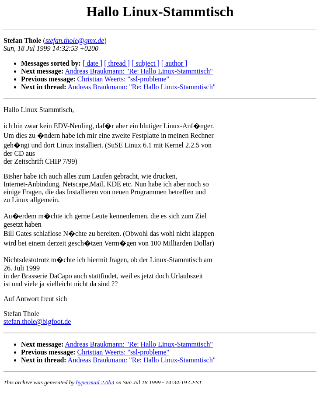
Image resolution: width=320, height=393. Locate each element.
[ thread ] (117, 63)
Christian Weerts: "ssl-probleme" (123, 79)
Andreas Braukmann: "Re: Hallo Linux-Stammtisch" (138, 71)
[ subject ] (146, 63)
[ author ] (174, 63)
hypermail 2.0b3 (95, 382)
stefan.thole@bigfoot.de (37, 321)
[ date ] (92, 63)
